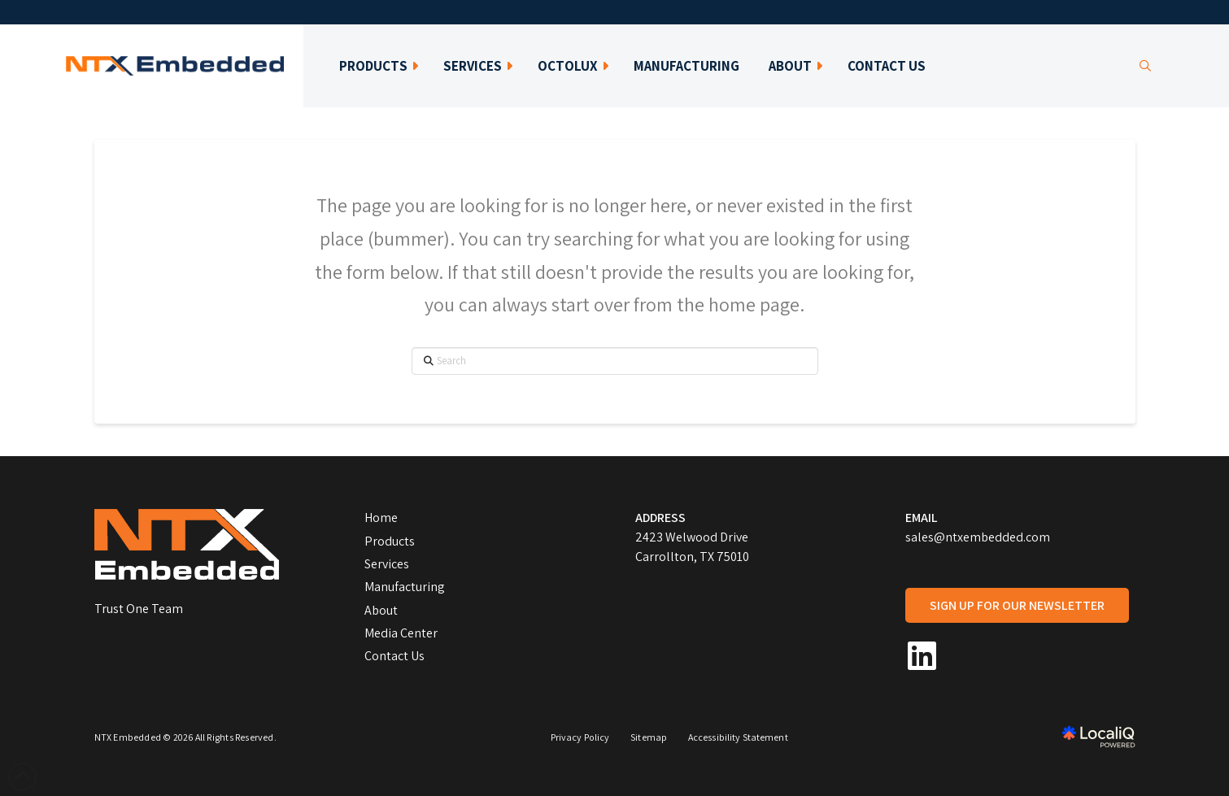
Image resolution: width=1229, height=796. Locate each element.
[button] (1145, 65)
